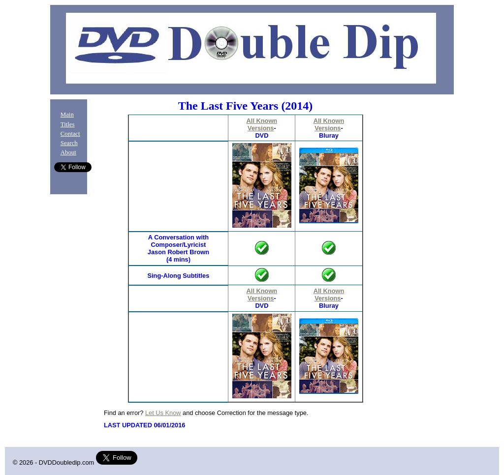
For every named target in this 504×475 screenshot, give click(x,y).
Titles (68, 124)
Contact (70, 133)
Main (67, 114)
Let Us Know (163, 412)
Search (69, 143)
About (68, 152)
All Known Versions (262, 124)
